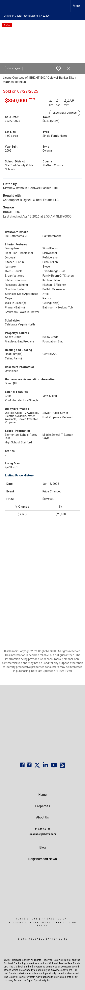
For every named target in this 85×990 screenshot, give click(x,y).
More (76, 6)
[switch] (59, 68)
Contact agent (13, 68)
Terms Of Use (27, 919)
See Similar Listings (65, 113)
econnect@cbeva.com (42, 834)
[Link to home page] (6, 6)
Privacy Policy (54, 919)
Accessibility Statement (30, 922)
